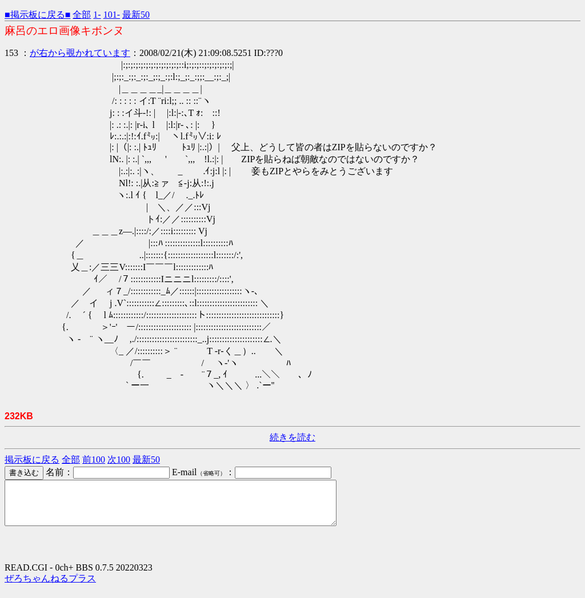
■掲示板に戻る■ (37, 14)
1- (97, 14)
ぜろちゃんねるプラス (50, 587)
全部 (82, 14)
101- (111, 14)
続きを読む (292, 437)
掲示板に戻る (32, 459)
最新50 (136, 14)
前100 (93, 459)
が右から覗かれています (80, 53)
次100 (118, 459)
